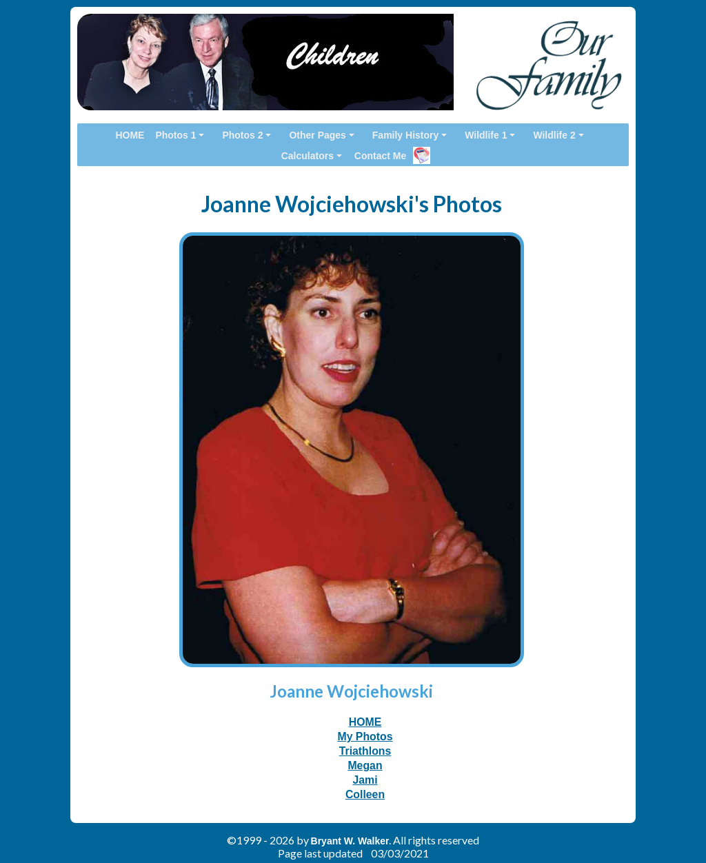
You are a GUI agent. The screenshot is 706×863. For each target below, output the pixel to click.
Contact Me (380, 155)
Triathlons (365, 751)
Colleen (365, 794)
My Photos (364, 736)
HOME (365, 722)
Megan (364, 765)
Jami (364, 780)
